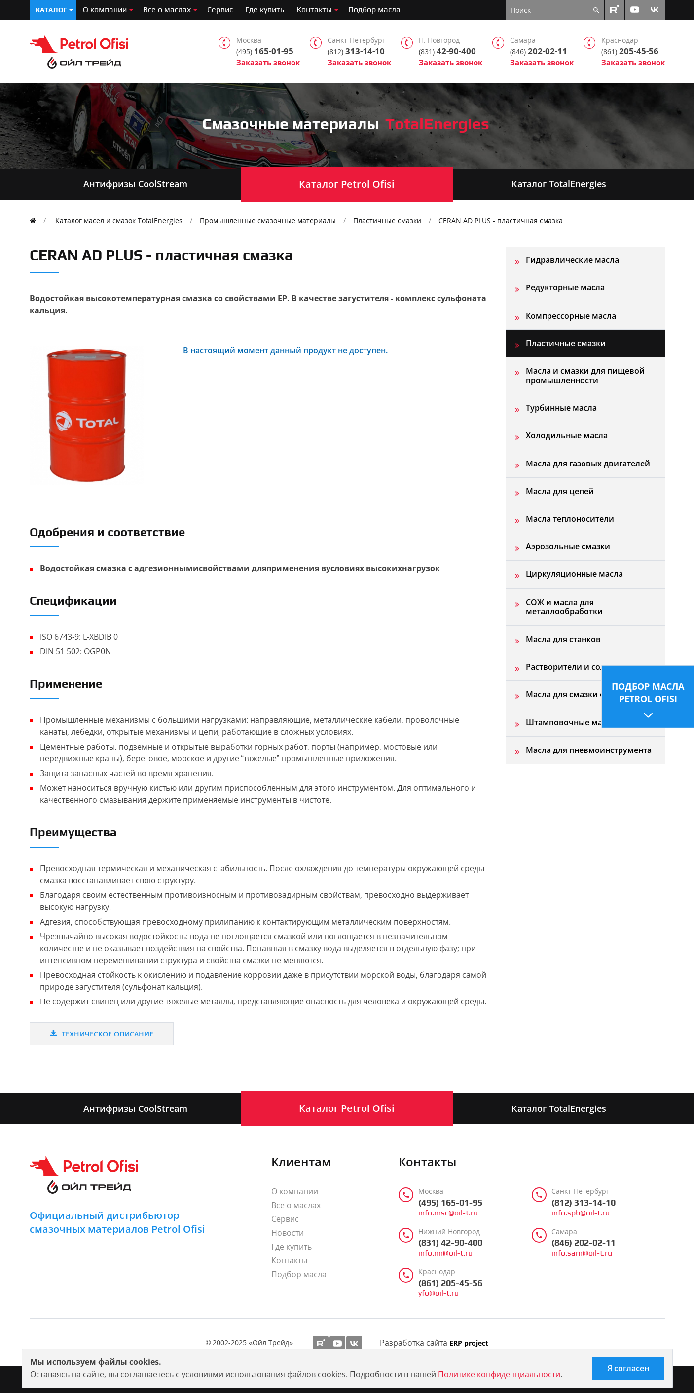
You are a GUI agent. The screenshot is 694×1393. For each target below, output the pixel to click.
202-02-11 (538, 51)
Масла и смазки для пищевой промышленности (585, 375)
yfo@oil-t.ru (438, 1293)
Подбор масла (374, 9)
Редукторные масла (565, 287)
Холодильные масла (567, 435)
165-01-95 (264, 51)
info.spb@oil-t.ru (580, 1213)
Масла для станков (563, 639)
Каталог (51, 10)
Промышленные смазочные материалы (268, 220)
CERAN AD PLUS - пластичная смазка (500, 220)
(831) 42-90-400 (450, 1243)
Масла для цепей (560, 491)
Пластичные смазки (387, 220)
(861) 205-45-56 (450, 1283)
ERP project (468, 1343)
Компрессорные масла (571, 315)
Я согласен (628, 1368)
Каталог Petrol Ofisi (347, 184)
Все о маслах (167, 9)
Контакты (314, 9)
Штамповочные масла (571, 722)
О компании (105, 9)
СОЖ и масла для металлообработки (564, 607)
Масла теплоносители (570, 518)
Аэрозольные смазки (568, 546)
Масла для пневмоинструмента (589, 750)
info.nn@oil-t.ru (445, 1253)
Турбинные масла (561, 407)
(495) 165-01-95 (450, 1203)
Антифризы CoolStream (135, 184)
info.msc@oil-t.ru (448, 1213)
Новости (287, 1233)
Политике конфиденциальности (499, 1374)
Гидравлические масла (572, 259)
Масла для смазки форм (574, 694)
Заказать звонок (268, 62)
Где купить (264, 9)
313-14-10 (356, 51)
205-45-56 (629, 51)
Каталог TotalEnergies (558, 184)
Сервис (220, 9)
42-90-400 (447, 51)
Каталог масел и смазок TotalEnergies (119, 220)
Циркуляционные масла (574, 574)
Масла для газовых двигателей (588, 463)
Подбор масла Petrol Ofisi (648, 692)
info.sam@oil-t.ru (581, 1253)
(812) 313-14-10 (583, 1203)
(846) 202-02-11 (583, 1243)
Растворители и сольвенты (580, 666)
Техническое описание (101, 1033)
